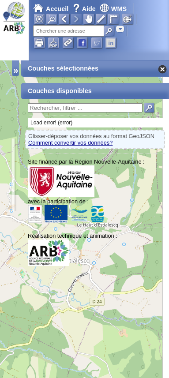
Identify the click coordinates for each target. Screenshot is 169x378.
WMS (113, 8)
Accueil (50, 8)
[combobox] (120, 29)
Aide (85, 8)
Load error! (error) (51, 123)
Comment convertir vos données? (70, 142)
